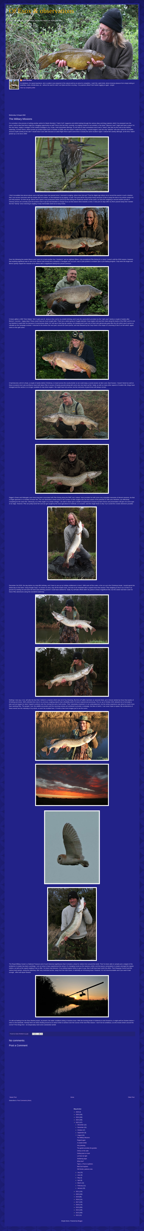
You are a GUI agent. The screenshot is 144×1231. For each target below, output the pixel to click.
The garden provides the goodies (87, 1148)
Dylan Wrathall (27, 80)
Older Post (131, 1097)
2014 (77, 1210)
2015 (77, 1207)
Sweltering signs (82, 1158)
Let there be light (82, 1156)
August (79, 1135)
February (80, 1185)
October (80, 1130)
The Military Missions (83, 1137)
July (78, 1172)
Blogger (80, 1221)
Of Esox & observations (41, 11)
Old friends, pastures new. (85, 1169)
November (80, 1127)
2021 (77, 1191)
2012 (77, 1215)
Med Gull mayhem (82, 1166)
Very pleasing (81, 1145)
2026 (77, 1112)
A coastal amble (82, 1143)
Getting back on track (83, 1153)
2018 (77, 1199)
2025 (77, 1114)
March (79, 1183)
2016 (77, 1204)
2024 (77, 1117)
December (80, 1125)
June (79, 1175)
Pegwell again (81, 1140)
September (80, 1132)
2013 (77, 1212)
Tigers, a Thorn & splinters (85, 1164)
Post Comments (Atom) (24, 1100)
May (78, 1178)
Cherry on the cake (82, 1151)
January (80, 1188)
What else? (80, 1161)
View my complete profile (27, 88)
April (78, 1180)
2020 (77, 1194)
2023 (77, 1120)
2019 (77, 1197)
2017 (77, 1202)
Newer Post (13, 1097)
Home (72, 1097)
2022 (77, 1122)
